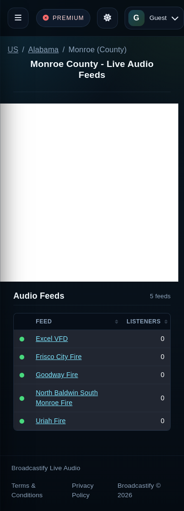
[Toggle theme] (107, 18)
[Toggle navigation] (18, 18)
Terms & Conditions (27, 490)
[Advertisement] (89, 193)
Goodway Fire (57, 375)
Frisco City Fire (59, 356)
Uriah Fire (51, 421)
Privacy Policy (83, 490)
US (13, 50)
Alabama (43, 50)
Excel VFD (52, 338)
